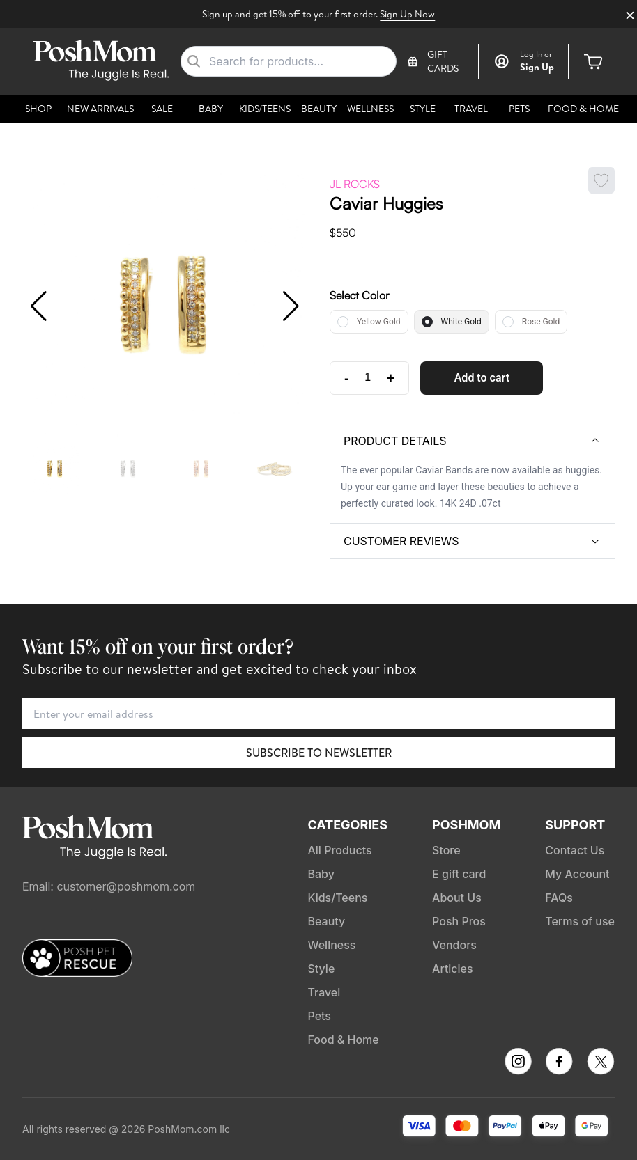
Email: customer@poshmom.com (108, 886)
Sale (162, 109)
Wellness (370, 109)
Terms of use (580, 921)
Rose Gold (541, 322)
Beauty (319, 109)
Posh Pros (459, 921)
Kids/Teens (265, 109)
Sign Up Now (407, 14)
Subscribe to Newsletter (319, 752)
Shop (38, 109)
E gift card (459, 874)
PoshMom (466, 824)
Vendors (454, 945)
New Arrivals (100, 109)
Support (575, 824)
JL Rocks (355, 184)
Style (423, 109)
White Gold (461, 322)
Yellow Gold (379, 322)
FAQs (559, 897)
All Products (339, 850)
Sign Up (537, 67)
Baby (211, 109)
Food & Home (583, 109)
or (536, 54)
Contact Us (574, 850)
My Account (577, 874)
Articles (452, 968)
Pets (519, 109)
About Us (457, 897)
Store (446, 850)
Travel (471, 109)
